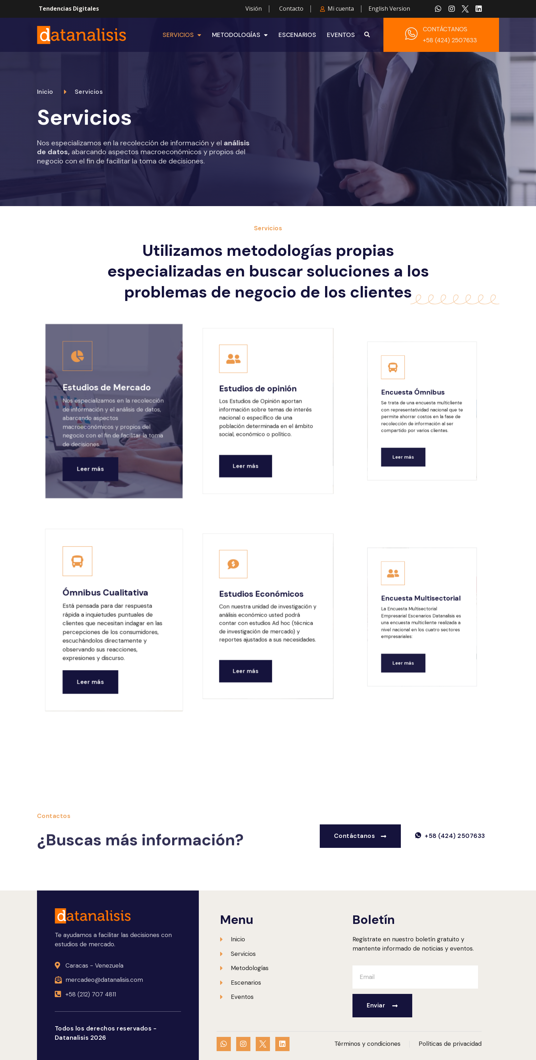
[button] (367, 35)
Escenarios (297, 34)
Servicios (182, 34)
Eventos (341, 34)
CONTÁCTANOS (445, 29)
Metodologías (240, 34)
